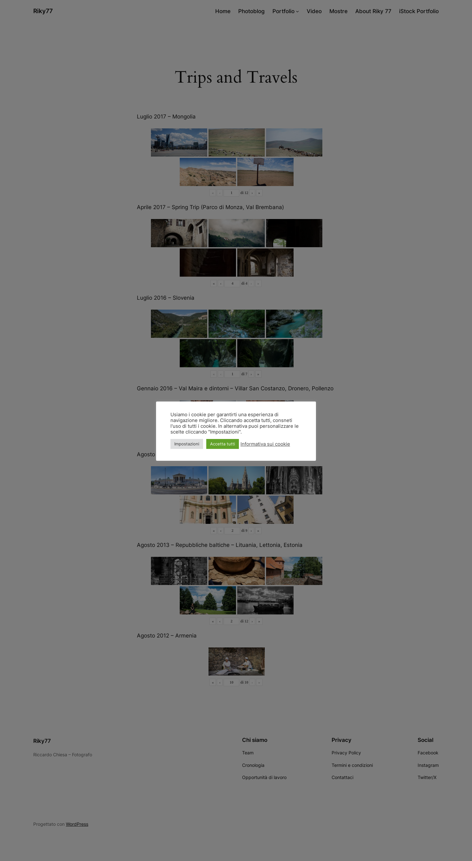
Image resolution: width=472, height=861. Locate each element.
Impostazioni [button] (186, 443)
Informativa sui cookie (265, 444)
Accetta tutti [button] (222, 443)
